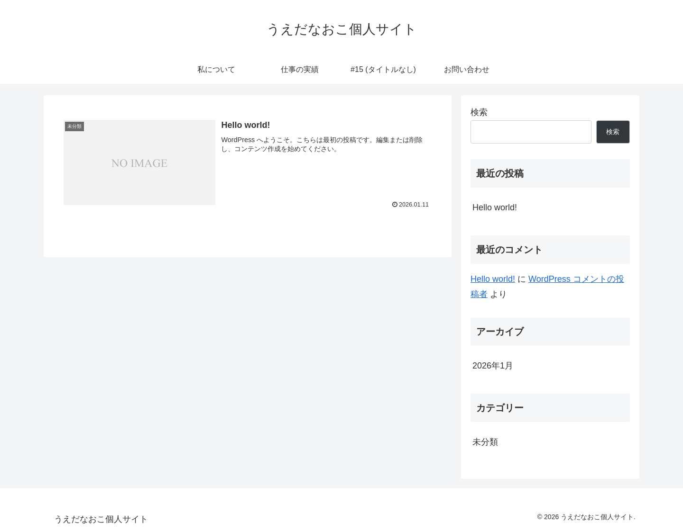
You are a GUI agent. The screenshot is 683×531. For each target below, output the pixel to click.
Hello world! (494, 207)
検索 (479, 112)
